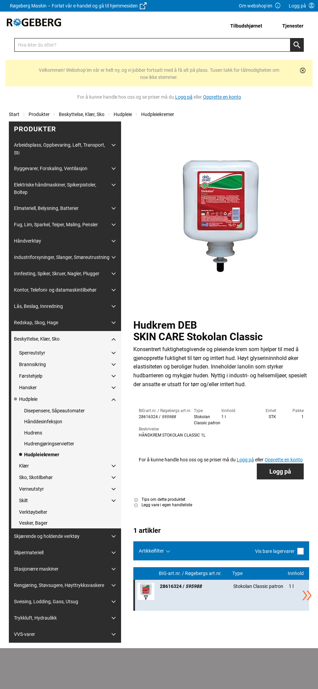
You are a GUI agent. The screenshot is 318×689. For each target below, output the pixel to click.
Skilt (23, 500)
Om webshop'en (260, 6)
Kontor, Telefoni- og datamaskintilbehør (55, 290)
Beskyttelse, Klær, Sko (81, 114)
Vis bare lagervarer (279, 551)
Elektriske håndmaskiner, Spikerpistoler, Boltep (55, 188)
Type (238, 573)
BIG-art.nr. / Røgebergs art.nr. (191, 573)
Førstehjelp (31, 376)
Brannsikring (32, 364)
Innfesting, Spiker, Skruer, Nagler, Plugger (56, 273)
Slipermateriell (29, 552)
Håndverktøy (27, 241)
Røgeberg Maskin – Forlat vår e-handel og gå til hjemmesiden (78, 5)
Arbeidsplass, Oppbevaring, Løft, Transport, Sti (59, 148)
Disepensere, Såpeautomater (54, 410)
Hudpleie (123, 114)
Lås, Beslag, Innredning (38, 306)
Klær (24, 466)
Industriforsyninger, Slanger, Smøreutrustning (62, 257)
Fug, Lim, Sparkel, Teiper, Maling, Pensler (56, 224)
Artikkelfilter (151, 550)
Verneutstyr (31, 489)
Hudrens (33, 433)
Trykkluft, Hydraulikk (35, 618)
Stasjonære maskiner (36, 569)
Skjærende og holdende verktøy (47, 536)
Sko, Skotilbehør (36, 477)
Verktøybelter (33, 512)
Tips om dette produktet (159, 499)
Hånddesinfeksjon (43, 421)
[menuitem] (248, 25)
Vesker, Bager (33, 523)
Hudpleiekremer (157, 114)
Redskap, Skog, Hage (36, 322)
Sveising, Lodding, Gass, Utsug (46, 601)
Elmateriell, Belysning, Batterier (46, 208)
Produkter (39, 114)
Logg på (280, 471)
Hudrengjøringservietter (49, 443)
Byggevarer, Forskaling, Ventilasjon (50, 168)
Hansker (28, 387)
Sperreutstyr (32, 353)
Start (14, 114)
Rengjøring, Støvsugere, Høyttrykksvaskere (59, 585)
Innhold (296, 573)
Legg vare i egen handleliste (163, 505)
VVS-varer (24, 634)
